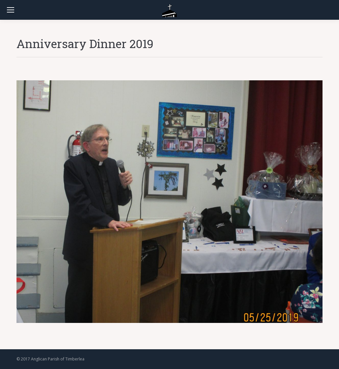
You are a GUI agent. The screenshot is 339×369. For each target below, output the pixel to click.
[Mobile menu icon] (11, 10)
